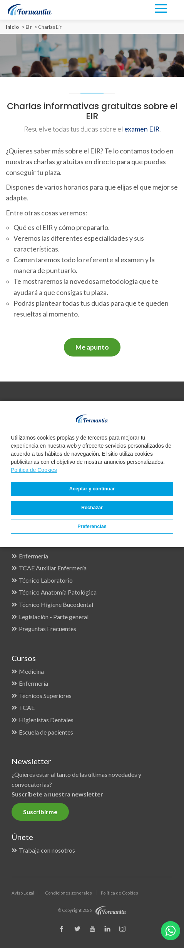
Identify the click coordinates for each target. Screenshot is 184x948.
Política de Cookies (34, 470)
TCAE (27, 707)
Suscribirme (40, 811)
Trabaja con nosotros (47, 850)
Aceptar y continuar (92, 488)
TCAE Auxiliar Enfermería (53, 567)
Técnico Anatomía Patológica (58, 592)
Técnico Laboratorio (46, 580)
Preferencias (92, 526)
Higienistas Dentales (46, 719)
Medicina (31, 671)
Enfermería (33, 556)
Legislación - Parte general (54, 616)
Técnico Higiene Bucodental (56, 604)
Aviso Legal (23, 892)
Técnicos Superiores (45, 695)
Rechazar (92, 507)
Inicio (12, 27)
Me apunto (92, 347)
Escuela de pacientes (46, 732)
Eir (28, 27)
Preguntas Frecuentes (47, 628)
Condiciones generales (68, 892)
